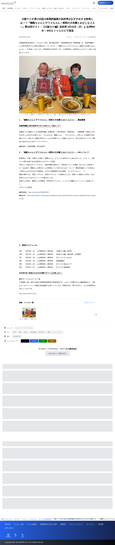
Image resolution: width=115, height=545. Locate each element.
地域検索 (10, 8)
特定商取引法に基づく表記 (48, 524)
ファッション (85, 8)
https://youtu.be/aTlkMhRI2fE (38, 192)
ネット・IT (75, 8)
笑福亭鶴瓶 (33, 332)
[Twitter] (15, 535)
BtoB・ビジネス (47, 8)
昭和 (20, 332)
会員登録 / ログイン (105, 3)
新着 (3, 8)
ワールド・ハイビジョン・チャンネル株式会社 (81, 37)
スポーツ (25, 8)
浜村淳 (25, 332)
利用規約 (63, 524)
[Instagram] (8, 535)
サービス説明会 (32, 524)
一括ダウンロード (89, 302)
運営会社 (8, 524)
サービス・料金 (19, 524)
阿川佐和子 (42, 332)
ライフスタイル (103, 8)
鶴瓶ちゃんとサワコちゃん (54, 332)
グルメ (68, 8)
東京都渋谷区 (16, 336)
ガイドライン (90, 524)
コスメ (94, 8)
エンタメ (18, 8)
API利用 (100, 524)
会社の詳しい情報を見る (57, 353)
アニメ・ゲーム (35, 8)
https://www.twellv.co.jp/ (27, 293)
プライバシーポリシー (76, 524)
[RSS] (22, 535)
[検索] (94, 3)
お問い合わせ (9, 528)
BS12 (14, 332)
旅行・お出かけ (59, 8)
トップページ (7, 519)
